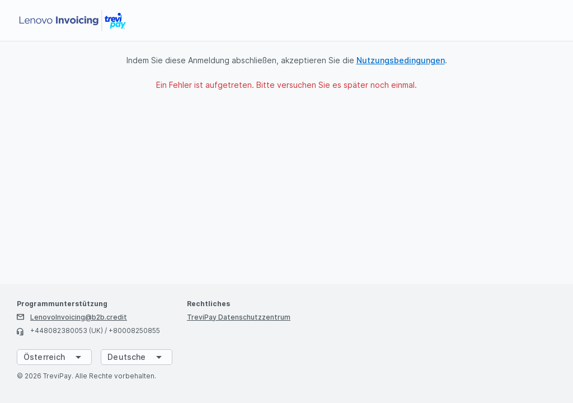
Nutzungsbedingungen (400, 60)
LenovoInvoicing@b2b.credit (78, 317)
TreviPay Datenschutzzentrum (238, 317)
